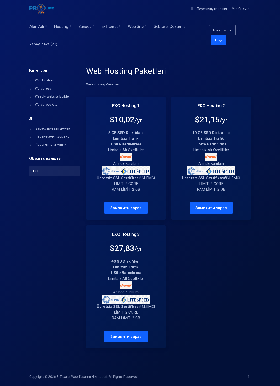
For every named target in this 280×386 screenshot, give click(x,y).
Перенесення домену (49, 136)
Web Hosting (41, 80)
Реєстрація (222, 30)
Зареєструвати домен (49, 128)
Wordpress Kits (43, 104)
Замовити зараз (126, 208)
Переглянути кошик (47, 144)
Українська (241, 9)
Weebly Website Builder (49, 96)
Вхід (218, 40)
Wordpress (40, 88)
